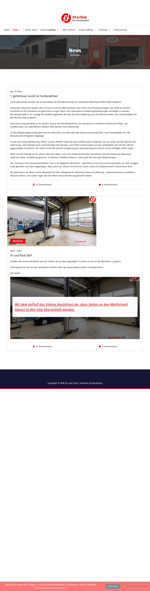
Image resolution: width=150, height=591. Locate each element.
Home (7, 29)
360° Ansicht (69, 29)
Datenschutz (120, 29)
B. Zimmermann (44, 213)
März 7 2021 (16, 280)
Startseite (75, 55)
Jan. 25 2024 (16, 120)
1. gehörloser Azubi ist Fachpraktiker (34, 125)
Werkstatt (18, 269)
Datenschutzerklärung (137, 586)
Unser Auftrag (86, 29)
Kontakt (103, 29)
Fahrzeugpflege (48, 29)
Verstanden (113, 586)
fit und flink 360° (21, 284)
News (15, 29)
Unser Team (31, 29)
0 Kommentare (109, 213)
